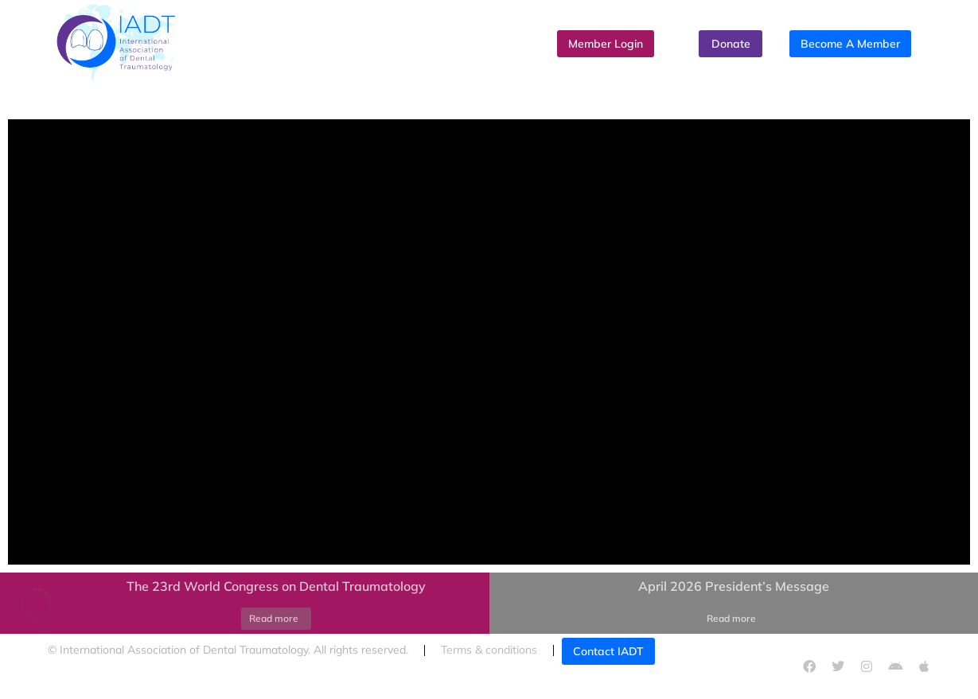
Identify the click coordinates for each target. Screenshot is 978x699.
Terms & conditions (489, 650)
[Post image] (36, 603)
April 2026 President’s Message (733, 586)
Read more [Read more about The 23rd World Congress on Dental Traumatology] (273, 618)
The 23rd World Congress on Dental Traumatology (276, 586)
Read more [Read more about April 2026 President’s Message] (731, 618)
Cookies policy (84, 682)
